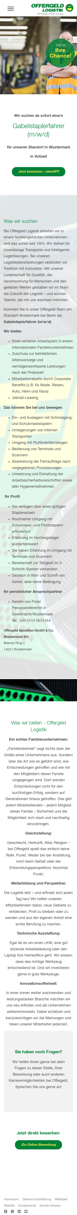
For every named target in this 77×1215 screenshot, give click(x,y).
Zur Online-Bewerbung (38, 1144)
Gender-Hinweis (50, 1205)
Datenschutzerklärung (36, 1199)
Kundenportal (27, 1205)
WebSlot (9, 1205)
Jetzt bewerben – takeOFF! (38, 171)
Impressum (11, 1199)
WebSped (61, 1199)
